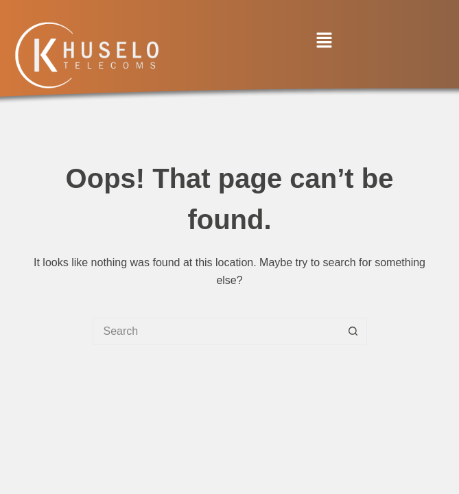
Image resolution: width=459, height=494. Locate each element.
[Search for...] (216, 331)
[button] (324, 41)
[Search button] (353, 331)
